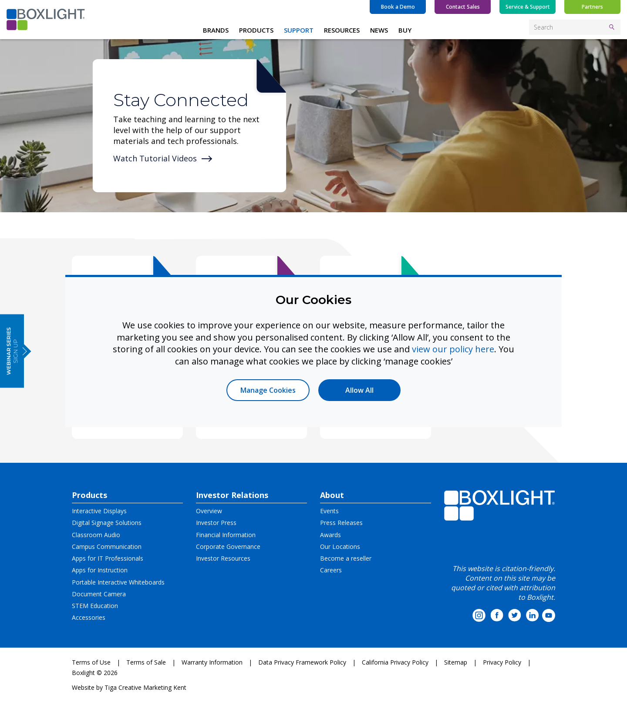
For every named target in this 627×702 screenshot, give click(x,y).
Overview (209, 511)
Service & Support (528, 6)
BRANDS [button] (216, 30)
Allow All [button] (359, 390)
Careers (331, 570)
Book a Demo (398, 6)
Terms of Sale (146, 662)
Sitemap (455, 662)
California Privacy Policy (395, 662)
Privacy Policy (502, 662)
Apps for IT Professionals (107, 558)
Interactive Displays (99, 511)
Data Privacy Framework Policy (302, 662)
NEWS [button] (379, 30)
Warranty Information (212, 662)
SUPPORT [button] (299, 30)
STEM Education (95, 606)
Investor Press (216, 522)
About (332, 495)
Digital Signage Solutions (107, 522)
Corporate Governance (228, 546)
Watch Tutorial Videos (155, 158)
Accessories (88, 617)
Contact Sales (463, 6)
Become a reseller (345, 558)
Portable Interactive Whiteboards (118, 582)
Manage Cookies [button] (268, 390)
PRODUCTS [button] (256, 30)
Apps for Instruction (100, 570)
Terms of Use (91, 662)
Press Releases (341, 522)
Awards (330, 535)
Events (329, 511)
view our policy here (453, 349)
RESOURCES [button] (342, 30)
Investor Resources (223, 558)
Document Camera (99, 594)
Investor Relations (232, 495)
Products (89, 495)
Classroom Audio (96, 535)
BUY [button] (404, 30)
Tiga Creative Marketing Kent (145, 687)
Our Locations (340, 546)
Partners (592, 6)
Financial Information (226, 535)
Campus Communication (107, 546)
